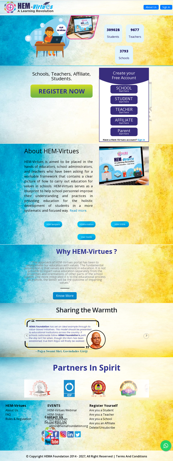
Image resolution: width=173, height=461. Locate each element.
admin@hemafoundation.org (68, 426)
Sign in (141, 139)
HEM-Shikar (55, 415)
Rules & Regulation (18, 419)
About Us (151, 7)
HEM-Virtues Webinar (62, 410)
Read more (78, 210)
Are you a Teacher (101, 415)
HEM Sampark (53, 224)
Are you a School (100, 419)
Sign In (166, 7)
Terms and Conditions (131, 456)
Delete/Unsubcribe (102, 428)
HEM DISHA (120, 224)
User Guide (86, 237)
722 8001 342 (58, 422)
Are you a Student (101, 410)
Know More (65, 295)
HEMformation (87, 224)
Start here (124, 89)
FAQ (8, 415)
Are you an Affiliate (102, 423)
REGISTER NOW (62, 91)
